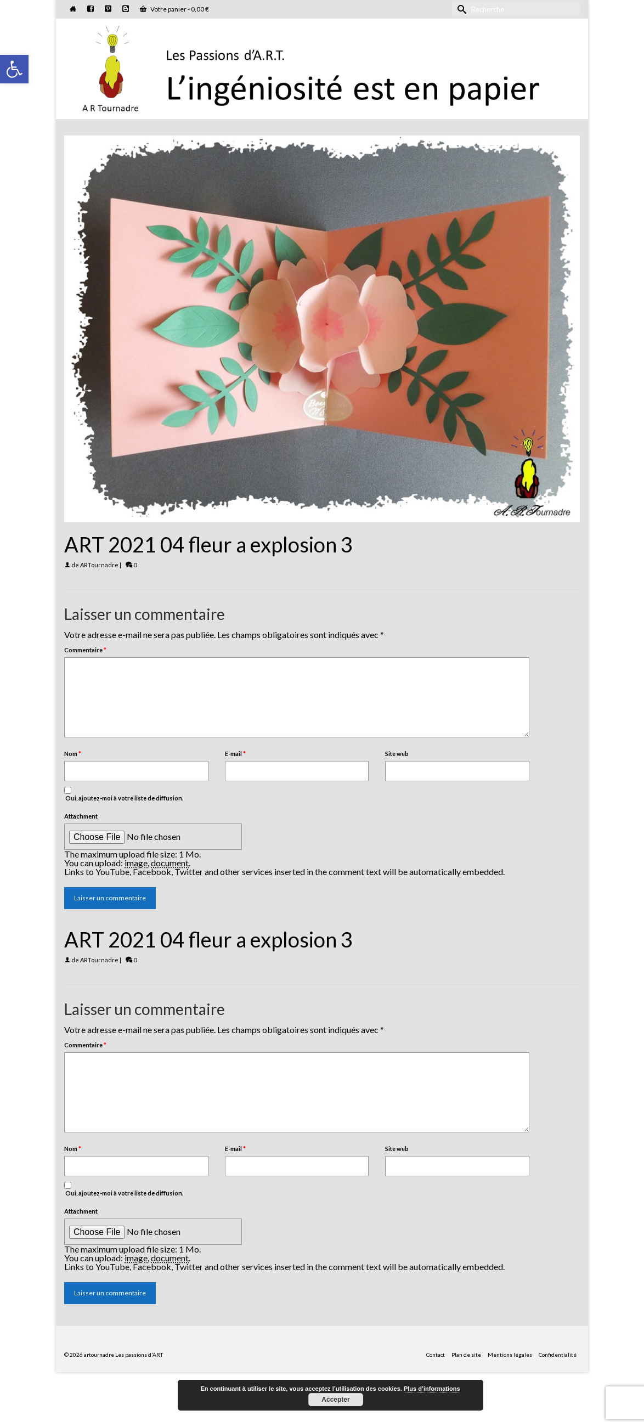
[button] (14, 69)
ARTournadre (99, 564)
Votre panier (174, 9)
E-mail (235, 753)
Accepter (335, 1399)
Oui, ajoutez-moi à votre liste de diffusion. (123, 794)
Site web (397, 753)
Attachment (81, 816)
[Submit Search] (460, 9)
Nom (72, 753)
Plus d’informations (432, 1388)
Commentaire (85, 649)
